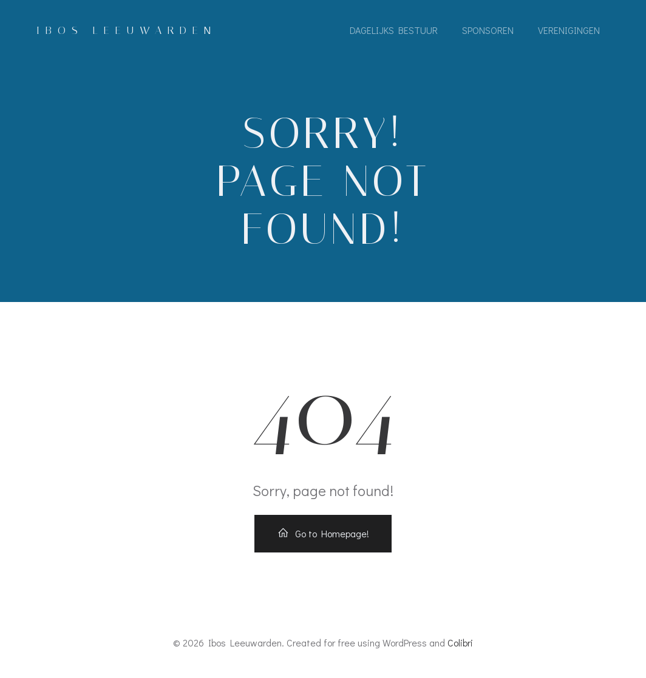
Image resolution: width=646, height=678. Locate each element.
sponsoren (488, 30)
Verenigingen (569, 30)
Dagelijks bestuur (394, 30)
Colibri (460, 642)
